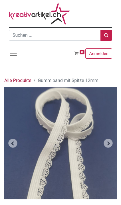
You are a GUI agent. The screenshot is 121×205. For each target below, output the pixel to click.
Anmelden (98, 53)
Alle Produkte (17, 80)
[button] (12, 143)
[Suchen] (106, 35)
